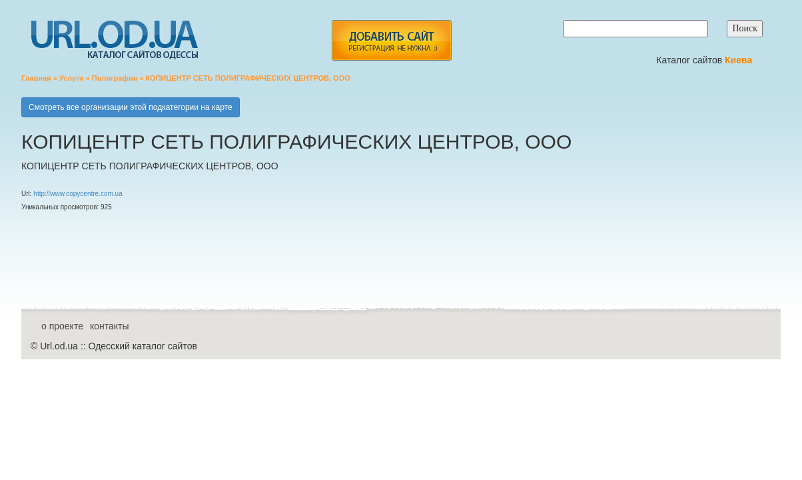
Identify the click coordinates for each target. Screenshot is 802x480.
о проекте (62, 326)
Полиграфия (114, 78)
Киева (740, 60)
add (391, 40)
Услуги (71, 78)
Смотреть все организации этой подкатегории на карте (130, 107)
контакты (109, 326)
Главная (36, 78)
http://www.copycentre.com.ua (77, 193)
